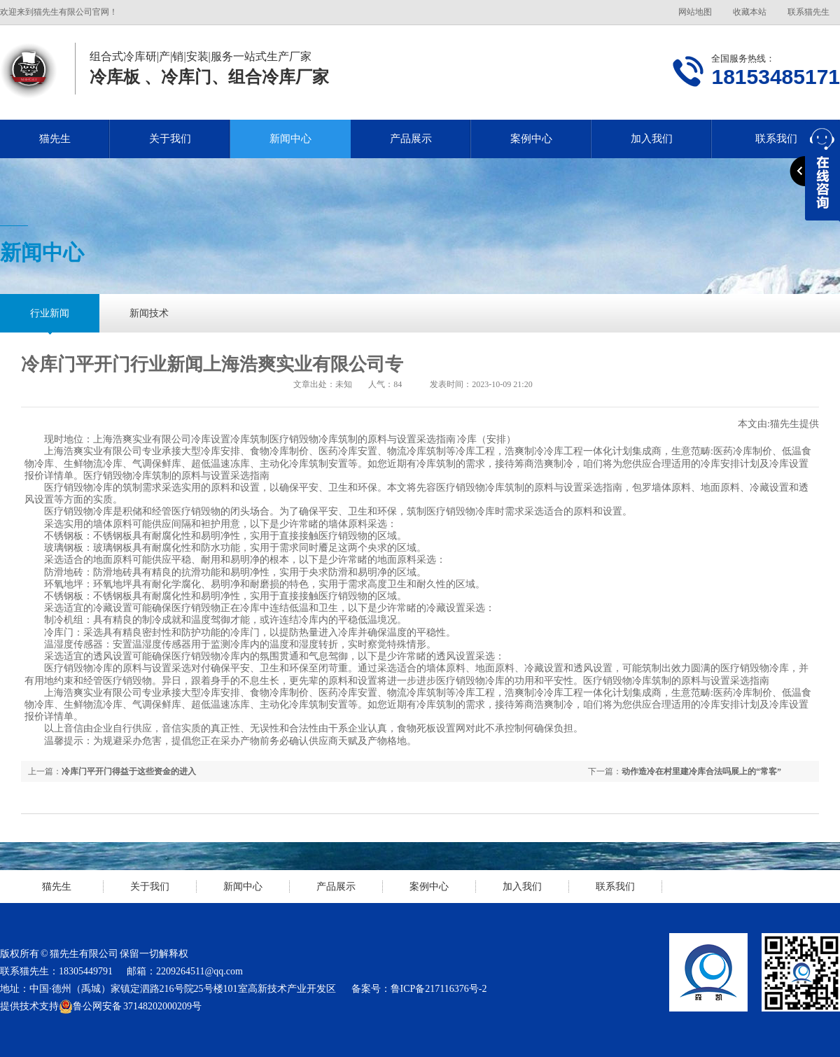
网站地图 (695, 12)
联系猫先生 (809, 12)
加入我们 (652, 138)
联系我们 (615, 886)
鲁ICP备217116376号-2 (439, 988)
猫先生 (55, 138)
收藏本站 (749, 12)
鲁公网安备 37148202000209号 (130, 1007)
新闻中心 (291, 138)
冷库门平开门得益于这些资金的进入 (129, 771)
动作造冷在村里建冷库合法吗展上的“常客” (701, 771)
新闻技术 (149, 313)
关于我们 (170, 138)
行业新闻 (49, 313)
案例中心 (531, 138)
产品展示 (411, 138)
